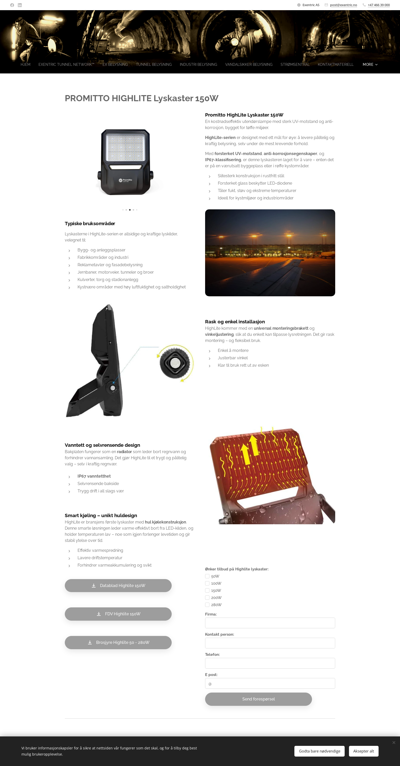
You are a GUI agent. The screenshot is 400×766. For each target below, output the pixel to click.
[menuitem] (39, 64)
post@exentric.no (343, 5)
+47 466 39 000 (379, 5)
